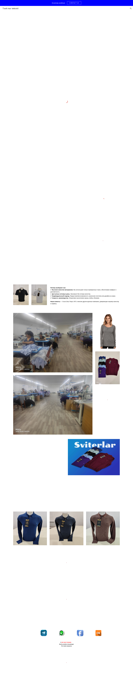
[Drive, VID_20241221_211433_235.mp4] (48, 239)
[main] (85, 296)
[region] (66, 3)
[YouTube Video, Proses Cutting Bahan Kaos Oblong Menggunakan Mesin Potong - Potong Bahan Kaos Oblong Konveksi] (39, 455)
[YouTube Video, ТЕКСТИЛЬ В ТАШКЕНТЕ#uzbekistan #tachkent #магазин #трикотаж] (39, 490)
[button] (131, 8)
